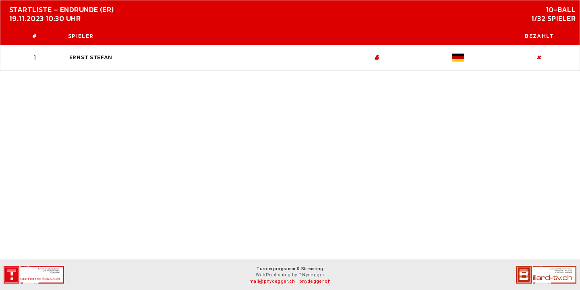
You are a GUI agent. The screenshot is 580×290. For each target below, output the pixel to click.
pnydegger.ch (315, 281)
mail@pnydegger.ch (272, 281)
